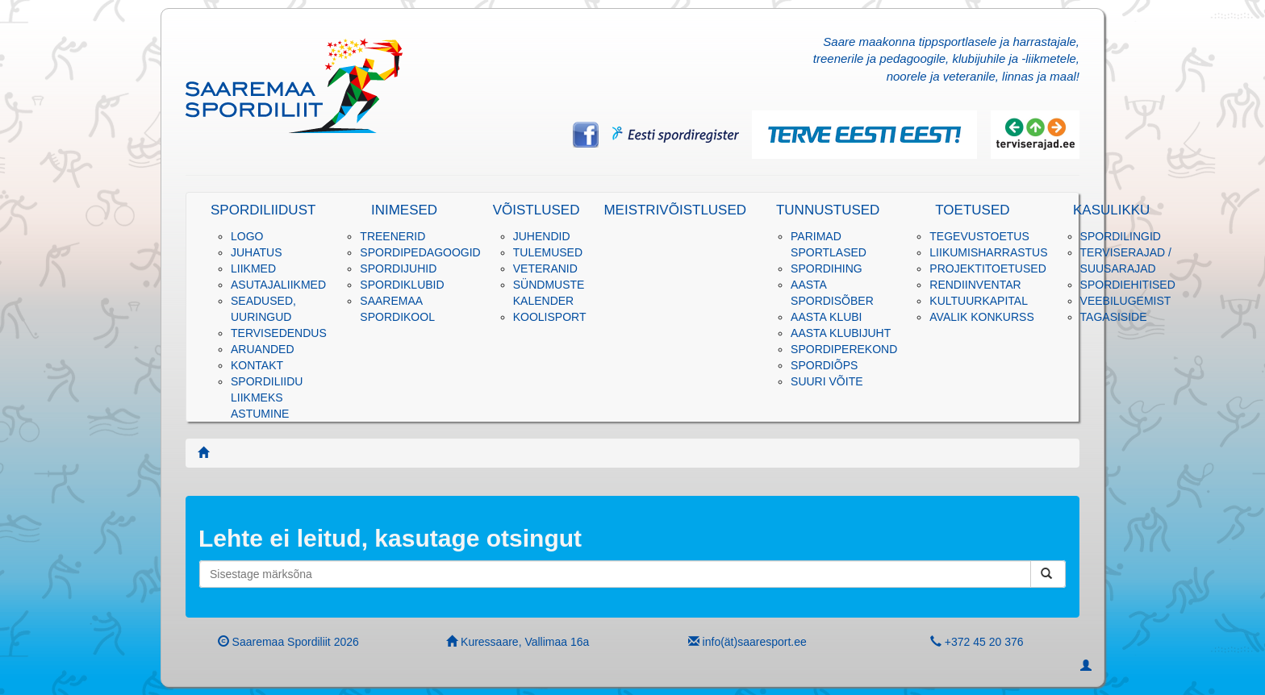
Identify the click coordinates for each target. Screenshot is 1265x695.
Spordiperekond (844, 349)
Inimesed (404, 210)
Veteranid (545, 268)
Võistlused (536, 210)
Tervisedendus (279, 333)
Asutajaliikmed (278, 284)
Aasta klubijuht (841, 333)
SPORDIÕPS (824, 365)
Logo (247, 236)
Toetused (972, 210)
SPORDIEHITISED (1127, 284)
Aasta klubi (826, 316)
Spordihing (826, 268)
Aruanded (262, 349)
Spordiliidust (263, 210)
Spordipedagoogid (420, 252)
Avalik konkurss (981, 316)
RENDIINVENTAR (975, 284)
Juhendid (541, 236)
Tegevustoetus (979, 236)
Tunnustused (827, 210)
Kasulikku (1111, 210)
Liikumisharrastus (988, 252)
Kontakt (257, 365)
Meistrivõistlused (674, 210)
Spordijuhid (398, 268)
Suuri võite (826, 381)
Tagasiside (1113, 316)
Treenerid (392, 236)
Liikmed (253, 268)
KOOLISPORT (550, 316)
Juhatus (256, 252)
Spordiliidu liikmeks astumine (267, 397)
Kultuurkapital (978, 300)
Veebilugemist (1125, 300)
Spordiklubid (402, 284)
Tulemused (547, 252)
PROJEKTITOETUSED (987, 268)
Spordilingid (1120, 236)
